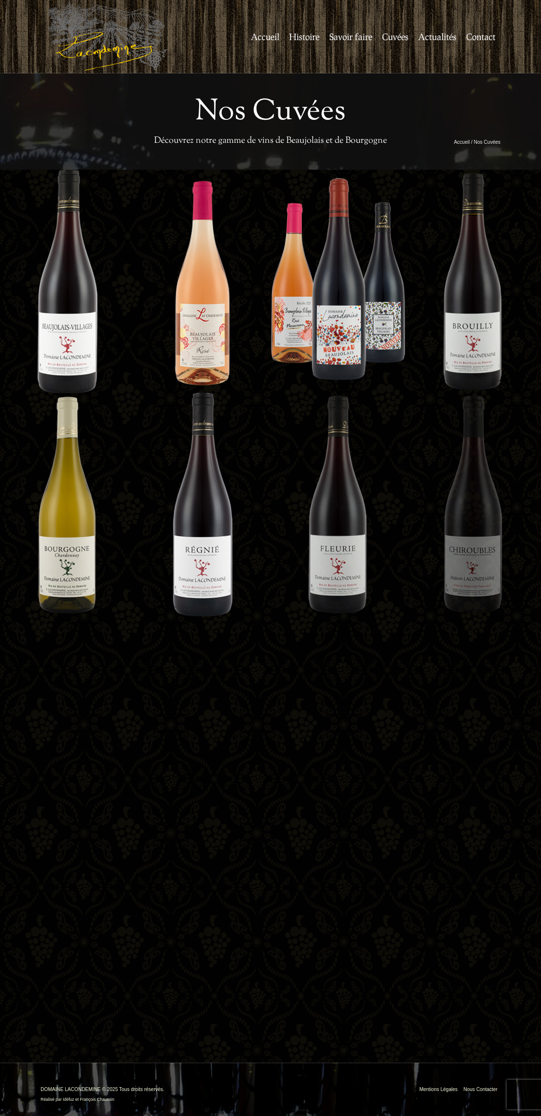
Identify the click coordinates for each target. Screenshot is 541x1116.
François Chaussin (97, 1099)
